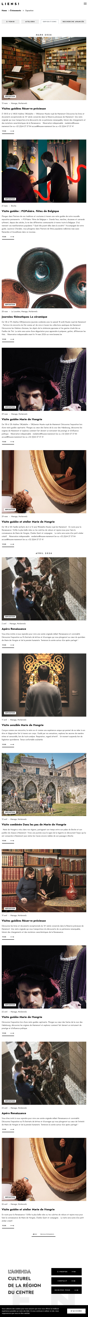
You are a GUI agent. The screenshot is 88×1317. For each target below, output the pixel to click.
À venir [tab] (10, 22)
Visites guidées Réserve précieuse (24, 108)
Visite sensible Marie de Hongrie (23, 725)
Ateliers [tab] (30, 22)
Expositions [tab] (50, 22)
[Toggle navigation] (84, 3)
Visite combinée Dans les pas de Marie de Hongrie (34, 824)
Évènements (15, 10)
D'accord (76, 1311)
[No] (85, 1311)
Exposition (10, 96)
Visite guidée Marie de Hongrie (22, 419)
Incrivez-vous (62, 1290)
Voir (4, 131)
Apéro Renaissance (14, 629)
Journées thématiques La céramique (24, 317)
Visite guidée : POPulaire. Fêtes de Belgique (30, 211)
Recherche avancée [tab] (73, 22)
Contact (62, 1281)
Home (4, 10)
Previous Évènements (43, 1234)
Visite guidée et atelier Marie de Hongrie (28, 522)
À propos (62, 1272)
